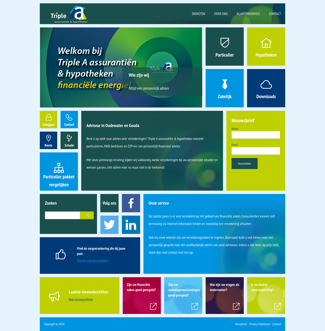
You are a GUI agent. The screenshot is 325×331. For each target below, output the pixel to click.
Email (235, 144)
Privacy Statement (260, 324)
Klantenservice (248, 13)
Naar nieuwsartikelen (81, 299)
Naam (235, 128)
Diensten (198, 13)
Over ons (221, 13)
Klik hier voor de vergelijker (92, 260)
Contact (275, 13)
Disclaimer (241, 324)
